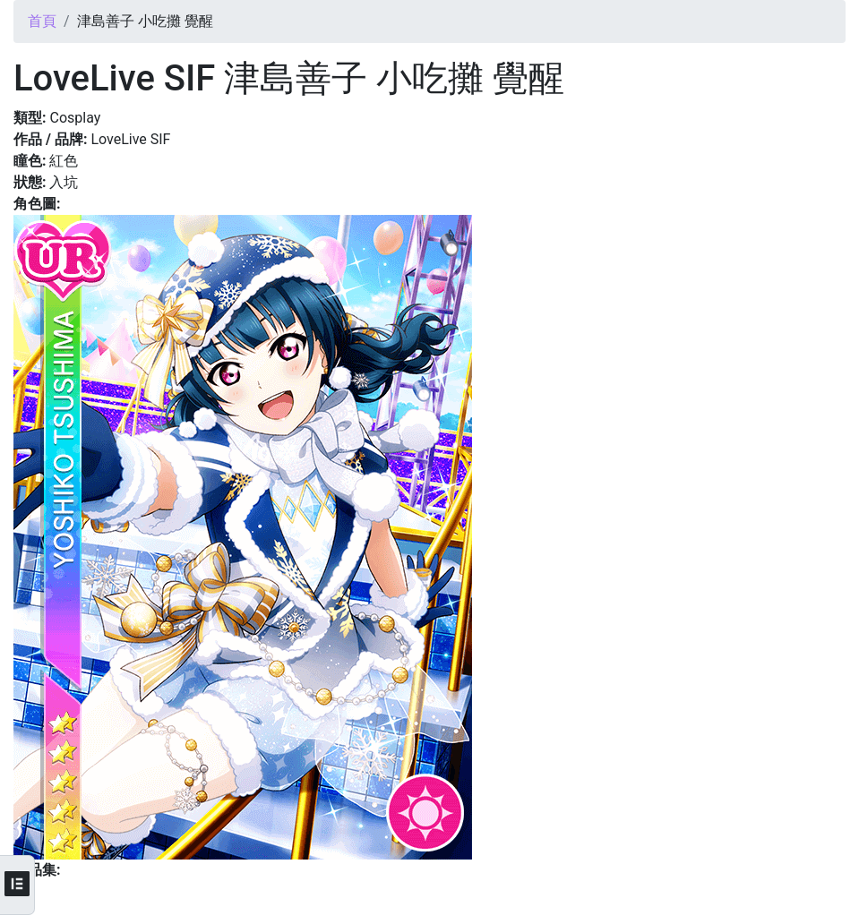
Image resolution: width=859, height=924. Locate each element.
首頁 (42, 21)
